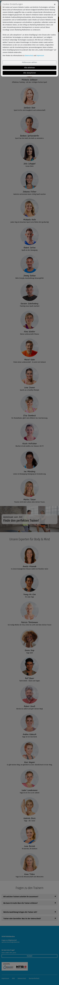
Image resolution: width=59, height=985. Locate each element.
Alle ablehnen (29, 68)
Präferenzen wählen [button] (29, 62)
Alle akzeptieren (29, 73)
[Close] (54, 4)
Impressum (40, 55)
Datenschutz (29, 55)
